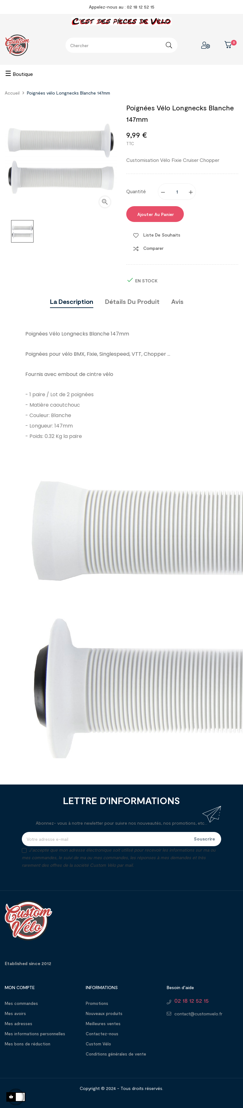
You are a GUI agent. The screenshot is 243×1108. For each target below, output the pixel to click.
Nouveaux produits (104, 1013)
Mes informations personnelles (35, 1033)
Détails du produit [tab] (132, 301)
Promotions (97, 1003)
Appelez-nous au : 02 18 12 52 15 (121, 6)
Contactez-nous (102, 1033)
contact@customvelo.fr (198, 1013)
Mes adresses (18, 1023)
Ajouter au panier (155, 214)
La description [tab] (71, 301)
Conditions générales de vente (116, 1053)
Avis (177, 301)
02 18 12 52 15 (191, 1000)
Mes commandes (21, 1003)
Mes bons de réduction (27, 1043)
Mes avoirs (15, 1013)
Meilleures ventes (103, 1023)
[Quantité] (177, 192)
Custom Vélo (98, 1043)
